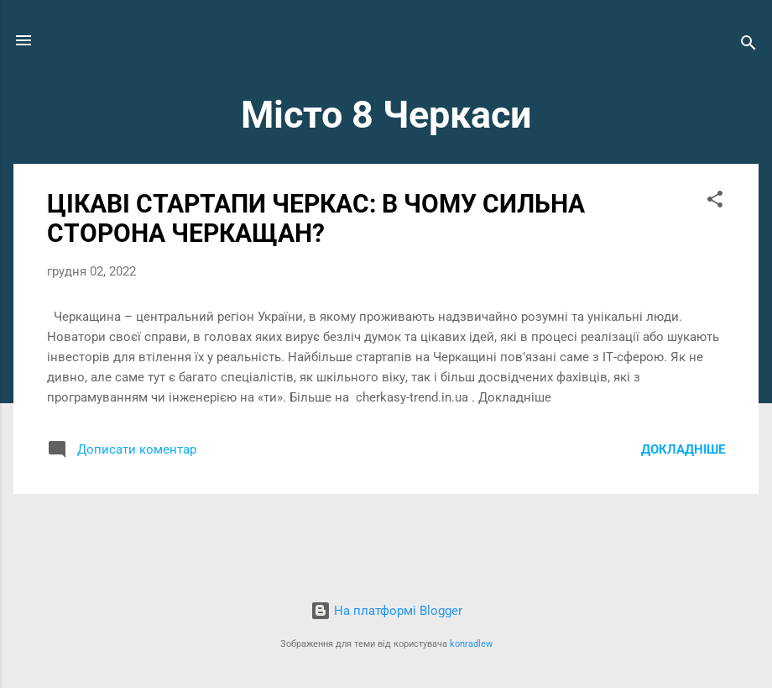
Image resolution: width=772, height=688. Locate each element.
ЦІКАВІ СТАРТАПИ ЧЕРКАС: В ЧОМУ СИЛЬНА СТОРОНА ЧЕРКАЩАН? (316, 218)
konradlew (471, 643)
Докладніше (683, 449)
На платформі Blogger (386, 610)
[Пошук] (748, 45)
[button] (715, 202)
